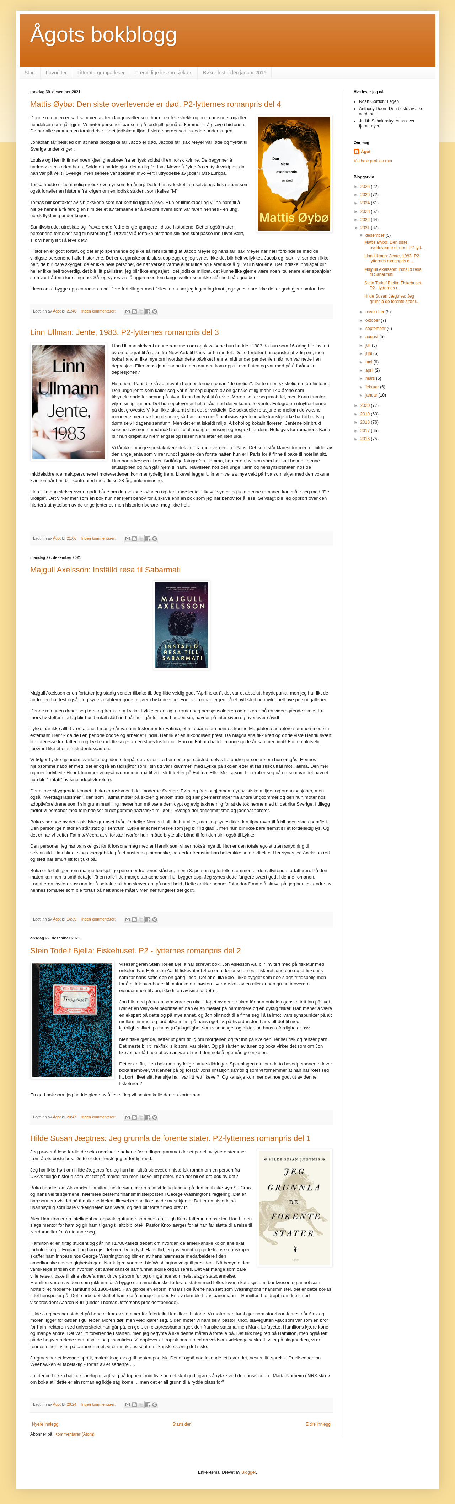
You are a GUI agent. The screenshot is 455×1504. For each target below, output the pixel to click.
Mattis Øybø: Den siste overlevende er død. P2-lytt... (394, 245)
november (375, 311)
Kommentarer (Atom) (75, 1434)
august (372, 336)
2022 (365, 219)
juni (369, 353)
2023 (365, 211)
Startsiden (182, 1424)
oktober (373, 320)
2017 (365, 430)
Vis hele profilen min (373, 160)
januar (372, 395)
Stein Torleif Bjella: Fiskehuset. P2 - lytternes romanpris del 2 (135, 950)
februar (372, 386)
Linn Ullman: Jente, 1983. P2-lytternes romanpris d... (392, 258)
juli (368, 345)
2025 (365, 194)
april (370, 370)
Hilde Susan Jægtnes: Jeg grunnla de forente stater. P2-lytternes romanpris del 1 (170, 1138)
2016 (365, 438)
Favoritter (56, 72)
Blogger (248, 1472)
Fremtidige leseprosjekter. (163, 72)
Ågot (365, 151)
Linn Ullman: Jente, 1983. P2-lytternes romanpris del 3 (124, 332)
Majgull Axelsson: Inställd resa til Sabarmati (105, 569)
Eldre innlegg (318, 1424)
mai (369, 362)
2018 (365, 422)
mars (370, 378)
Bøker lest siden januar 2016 (234, 72)
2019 (365, 414)
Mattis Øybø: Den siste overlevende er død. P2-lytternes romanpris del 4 (155, 104)
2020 (365, 405)
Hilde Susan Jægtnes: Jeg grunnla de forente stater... (391, 299)
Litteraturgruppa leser (101, 72)
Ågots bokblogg (103, 34)
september (376, 328)
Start (30, 72)
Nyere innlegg (45, 1424)
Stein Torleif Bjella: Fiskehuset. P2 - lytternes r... (393, 285)
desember (375, 235)
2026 (365, 186)
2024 (365, 202)
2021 (365, 227)
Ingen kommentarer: (99, 311)
